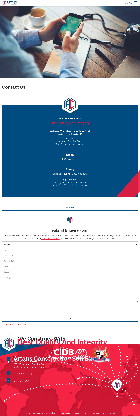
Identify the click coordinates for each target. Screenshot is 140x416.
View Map (70, 207)
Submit (70, 318)
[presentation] (23, 307)
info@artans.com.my (70, 159)
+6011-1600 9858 (21, 381)
